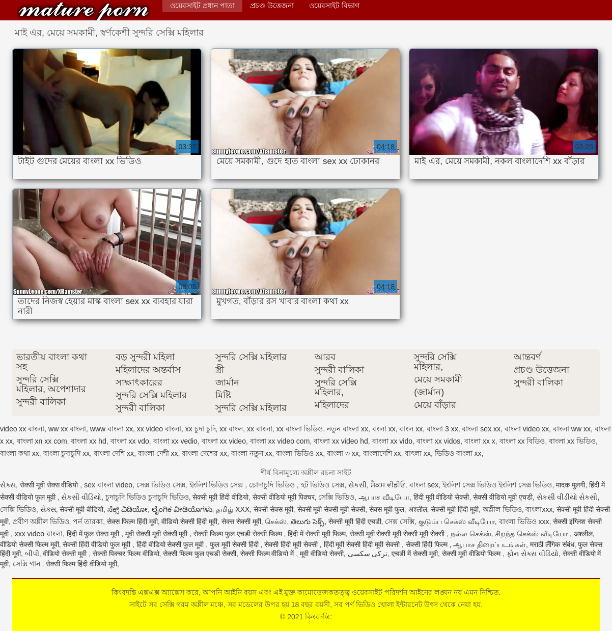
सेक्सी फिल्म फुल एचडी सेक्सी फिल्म (238, 534)
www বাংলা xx (111, 429)
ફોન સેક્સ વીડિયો (533, 554)
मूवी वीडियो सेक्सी (322, 554)
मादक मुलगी (570, 485)
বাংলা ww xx (572, 429)
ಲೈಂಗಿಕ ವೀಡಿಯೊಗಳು (182, 509)
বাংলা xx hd (88, 441)
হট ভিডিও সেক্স (323, 485)
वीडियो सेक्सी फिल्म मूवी (29, 544)
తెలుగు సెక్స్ (307, 521)
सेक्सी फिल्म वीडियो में (268, 554)
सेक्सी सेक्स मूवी (273, 509)
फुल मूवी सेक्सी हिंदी (235, 544)
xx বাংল (231, 429)
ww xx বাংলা (67, 429)
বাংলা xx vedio (175, 441)
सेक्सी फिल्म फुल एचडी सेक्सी (199, 554)
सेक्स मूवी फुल (386, 509)
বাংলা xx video (224, 441)
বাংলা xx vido (392, 441)
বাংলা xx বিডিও (522, 441)
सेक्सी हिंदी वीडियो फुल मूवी (97, 544)
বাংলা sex (424, 485)
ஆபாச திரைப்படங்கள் (489, 544)
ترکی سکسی (368, 554)
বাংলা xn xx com (42, 441)
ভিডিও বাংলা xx (458, 453)
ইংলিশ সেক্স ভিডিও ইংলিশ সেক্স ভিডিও (497, 485)
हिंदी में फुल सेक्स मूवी (94, 534)
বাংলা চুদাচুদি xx (66, 453)
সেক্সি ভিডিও (336, 497)
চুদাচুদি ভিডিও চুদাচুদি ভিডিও (147, 497)
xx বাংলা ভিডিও (299, 429)
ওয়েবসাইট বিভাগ (334, 6)
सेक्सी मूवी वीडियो (81, 509)
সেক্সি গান (27, 564)
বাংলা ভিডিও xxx (524, 521)
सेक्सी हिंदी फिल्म (428, 544)
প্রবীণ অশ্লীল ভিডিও (41, 521)
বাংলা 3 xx (442, 429)
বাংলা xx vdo (129, 441)
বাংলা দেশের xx (204, 453)
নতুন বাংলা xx (347, 429)
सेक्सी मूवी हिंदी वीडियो (220, 497)
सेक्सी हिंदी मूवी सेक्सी (292, 544)
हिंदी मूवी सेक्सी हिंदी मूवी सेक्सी (363, 544)
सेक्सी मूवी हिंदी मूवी (455, 509)
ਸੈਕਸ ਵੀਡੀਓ (388, 485)
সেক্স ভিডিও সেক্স (160, 485)
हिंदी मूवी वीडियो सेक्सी (441, 497)
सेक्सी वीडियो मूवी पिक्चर (284, 497)
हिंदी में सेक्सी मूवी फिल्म (317, 534)
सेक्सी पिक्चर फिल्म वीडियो (126, 554)
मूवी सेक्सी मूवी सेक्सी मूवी (157, 534)
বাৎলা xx (418, 453)
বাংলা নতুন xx (251, 453)
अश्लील (417, 509)
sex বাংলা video (108, 485)
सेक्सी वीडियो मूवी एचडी (503, 497)
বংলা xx (384, 429)
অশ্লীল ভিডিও (502, 509)
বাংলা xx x (479, 441)
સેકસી (357, 485)
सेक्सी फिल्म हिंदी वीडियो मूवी (81, 564)
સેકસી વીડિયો (81, 497)
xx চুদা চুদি (200, 429)
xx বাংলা (259, 429)
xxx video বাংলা (39, 534)
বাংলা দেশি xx (114, 453)
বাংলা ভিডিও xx (299, 453)
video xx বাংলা (22, 429)
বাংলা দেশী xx (158, 453)
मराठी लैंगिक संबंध (552, 544)
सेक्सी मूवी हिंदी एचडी (354, 521)
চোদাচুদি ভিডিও (273, 485)
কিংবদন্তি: (83, 11)
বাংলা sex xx (481, 429)
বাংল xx (411, 429)
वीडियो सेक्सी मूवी (66, 554)
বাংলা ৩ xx (343, 453)
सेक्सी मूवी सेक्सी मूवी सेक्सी (331, 509)
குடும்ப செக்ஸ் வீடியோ (457, 521)
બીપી (32, 554)
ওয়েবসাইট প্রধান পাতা (202, 6)
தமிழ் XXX (232, 509)
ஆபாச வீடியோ (383, 497)
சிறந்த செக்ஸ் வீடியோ (532, 534)
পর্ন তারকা (88, 521)
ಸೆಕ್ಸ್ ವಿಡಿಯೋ (127, 509)
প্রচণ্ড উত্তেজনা (272, 6)
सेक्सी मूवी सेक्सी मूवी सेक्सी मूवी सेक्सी (398, 534)
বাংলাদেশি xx (382, 453)
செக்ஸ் (276, 521)
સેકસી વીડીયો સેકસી (567, 497)
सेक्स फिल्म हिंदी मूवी (132, 521)
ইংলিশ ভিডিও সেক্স (217, 485)
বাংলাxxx (538, 509)
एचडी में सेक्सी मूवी (415, 554)
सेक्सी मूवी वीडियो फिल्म (472, 554)
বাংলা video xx (527, 429)
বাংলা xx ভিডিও (572, 441)
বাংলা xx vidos (438, 441)
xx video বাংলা (159, 429)
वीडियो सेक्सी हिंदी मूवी (189, 521)
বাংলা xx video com (280, 441)
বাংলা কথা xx (19, 453)
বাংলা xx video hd (341, 441)
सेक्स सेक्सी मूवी (241, 521)
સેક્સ (8, 485)
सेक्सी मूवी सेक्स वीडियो (50, 485)
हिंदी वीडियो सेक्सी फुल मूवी (171, 544)
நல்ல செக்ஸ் (471, 534)
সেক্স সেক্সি (399, 521)
